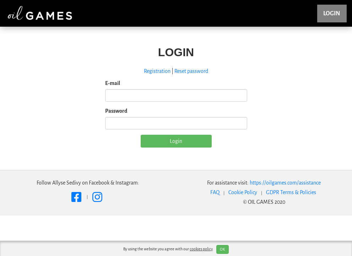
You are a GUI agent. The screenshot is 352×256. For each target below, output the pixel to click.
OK (222, 249)
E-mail (112, 83)
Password (116, 111)
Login (331, 13)
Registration (157, 71)
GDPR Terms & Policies (291, 192)
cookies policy (201, 249)
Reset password (191, 71)
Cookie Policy (242, 192)
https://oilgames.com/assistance (285, 183)
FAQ (215, 192)
